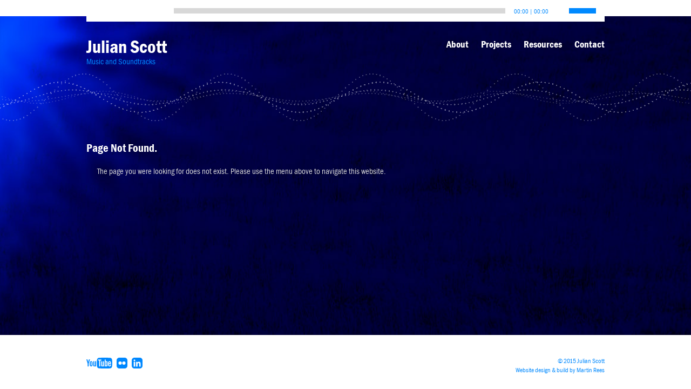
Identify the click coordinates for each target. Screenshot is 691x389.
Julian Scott (126, 46)
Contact (589, 44)
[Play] (97, 8)
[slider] (339, 11)
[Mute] (557, 8)
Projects (496, 44)
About (457, 44)
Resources (543, 44)
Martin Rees (591, 370)
